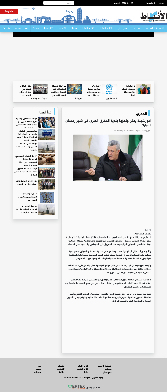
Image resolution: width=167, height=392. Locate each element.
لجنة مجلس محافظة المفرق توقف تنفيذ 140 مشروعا (26, 146)
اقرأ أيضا (45, 111)
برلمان (74, 28)
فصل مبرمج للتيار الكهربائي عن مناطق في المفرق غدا (27, 196)
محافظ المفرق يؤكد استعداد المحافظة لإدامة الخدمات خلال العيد (26, 209)
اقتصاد (62, 28)
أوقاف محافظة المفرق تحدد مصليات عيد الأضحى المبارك (25, 171)
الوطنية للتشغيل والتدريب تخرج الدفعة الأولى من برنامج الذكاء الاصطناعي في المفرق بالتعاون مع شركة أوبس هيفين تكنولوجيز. (35, 124)
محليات (136, 28)
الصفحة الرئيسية (154, 28)
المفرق (141, 113)
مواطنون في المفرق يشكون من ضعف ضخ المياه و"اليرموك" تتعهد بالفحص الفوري (27, 135)
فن (26, 28)
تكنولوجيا (48, 28)
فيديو (18, 28)
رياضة (36, 28)
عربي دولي (122, 28)
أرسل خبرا (150, 2)
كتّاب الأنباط (106, 28)
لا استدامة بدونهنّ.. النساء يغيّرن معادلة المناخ (128, 90)
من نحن (161, 2)
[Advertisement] (83, 58)
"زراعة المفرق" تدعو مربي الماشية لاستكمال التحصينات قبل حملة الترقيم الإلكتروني (26, 160)
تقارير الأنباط (88, 28)
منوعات (6, 28)
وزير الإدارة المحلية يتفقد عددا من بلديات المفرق (26, 182)
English (9, 11)
